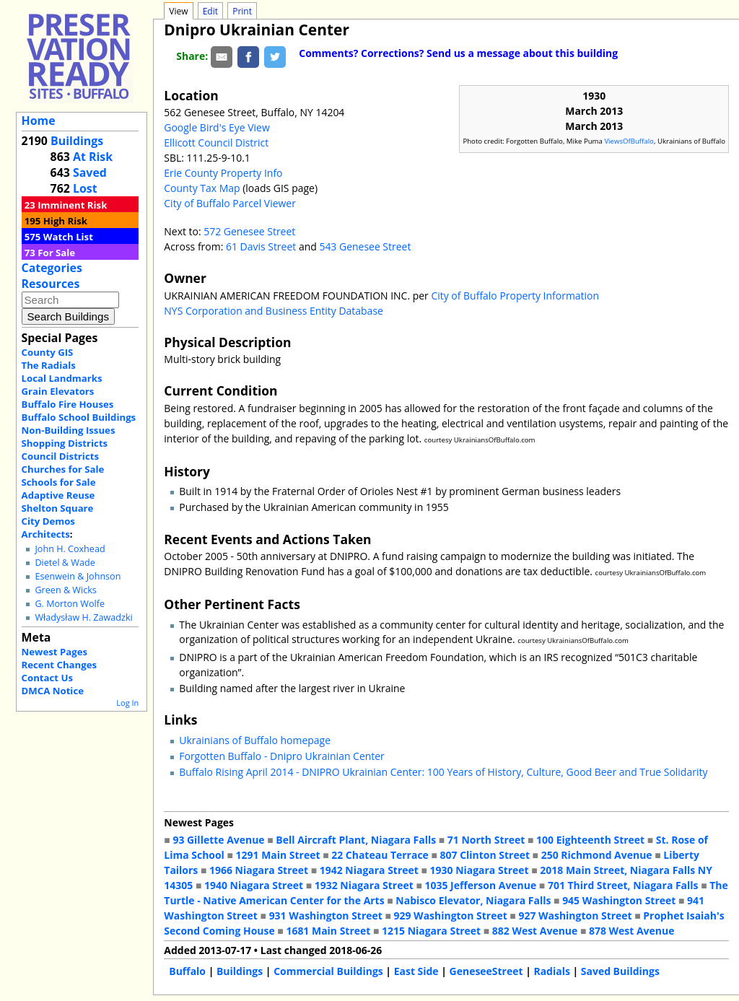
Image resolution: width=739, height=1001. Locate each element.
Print (242, 11)
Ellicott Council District (216, 142)
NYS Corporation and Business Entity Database (273, 311)
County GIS (48, 352)
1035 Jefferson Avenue (481, 885)
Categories (52, 268)
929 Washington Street (450, 915)
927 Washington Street (574, 915)
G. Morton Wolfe (70, 604)
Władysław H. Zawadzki (83, 617)
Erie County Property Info (223, 173)
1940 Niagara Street (253, 885)
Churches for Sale (63, 469)
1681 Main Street (328, 930)
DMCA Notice (53, 690)
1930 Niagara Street (479, 870)
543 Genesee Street (365, 246)
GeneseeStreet (486, 971)
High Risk (65, 220)
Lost (85, 188)
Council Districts (60, 456)
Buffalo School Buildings (79, 417)
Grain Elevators (58, 391)
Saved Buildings (620, 971)
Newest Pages (54, 651)
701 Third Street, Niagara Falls (623, 885)
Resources (51, 284)
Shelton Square (58, 508)
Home (39, 120)
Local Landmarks (62, 378)
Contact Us (47, 677)
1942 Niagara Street (369, 870)
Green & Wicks (65, 590)
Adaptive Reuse (58, 495)
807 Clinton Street (485, 855)
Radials (551, 971)
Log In (127, 702)
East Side (416, 971)
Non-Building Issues (68, 430)
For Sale (56, 252)
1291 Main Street (278, 855)
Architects (46, 534)
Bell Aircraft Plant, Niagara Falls (356, 840)
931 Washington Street (325, 915)
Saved (90, 172)
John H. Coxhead (70, 549)
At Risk (93, 157)
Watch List (68, 236)
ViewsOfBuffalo (629, 141)
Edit (210, 11)
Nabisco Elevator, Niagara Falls (473, 900)
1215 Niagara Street (431, 930)
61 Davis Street (262, 246)
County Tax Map (202, 188)
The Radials (49, 365)
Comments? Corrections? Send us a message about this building (458, 53)
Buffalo (187, 971)
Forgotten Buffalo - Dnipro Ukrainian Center (282, 756)
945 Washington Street (618, 900)
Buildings (77, 141)
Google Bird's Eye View (216, 127)
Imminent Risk (72, 204)
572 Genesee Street (249, 231)
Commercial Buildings (328, 971)
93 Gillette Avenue (218, 840)
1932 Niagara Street (364, 885)
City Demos (48, 521)
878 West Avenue (631, 930)
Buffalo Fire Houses (68, 404)
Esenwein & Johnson (78, 576)
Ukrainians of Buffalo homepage (255, 740)
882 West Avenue (534, 930)
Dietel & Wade (65, 562)
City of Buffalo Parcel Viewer (230, 203)
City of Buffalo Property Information (515, 295)
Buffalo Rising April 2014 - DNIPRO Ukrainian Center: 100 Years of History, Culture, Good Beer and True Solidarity (443, 772)
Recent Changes (59, 664)
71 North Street (486, 840)
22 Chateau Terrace (380, 855)
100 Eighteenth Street (590, 840)
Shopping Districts (65, 443)
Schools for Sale (59, 482)
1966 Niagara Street (258, 870)
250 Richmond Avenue (596, 855)
